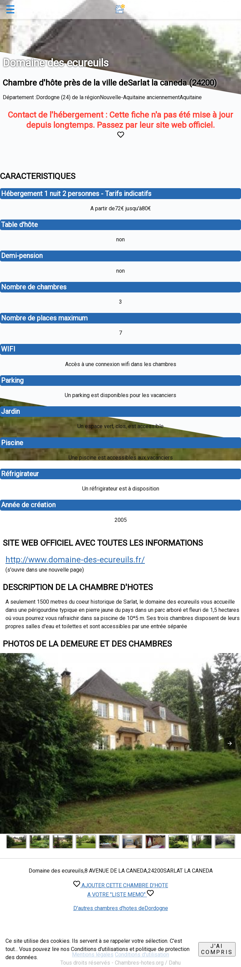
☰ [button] (10, 9)
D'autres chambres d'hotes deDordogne (120, 908)
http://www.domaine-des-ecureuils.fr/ (75, 559)
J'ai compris (217, 949)
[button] (230, 743)
